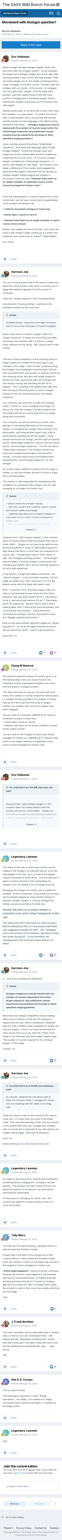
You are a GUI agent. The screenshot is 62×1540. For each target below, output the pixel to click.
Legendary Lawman (24, 856)
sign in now (19, 1473)
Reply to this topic (31, 44)
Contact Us (41, 1528)
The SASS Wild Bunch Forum (28, 4)
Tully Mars (18, 1235)
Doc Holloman (13, 31)
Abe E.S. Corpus (22, 1379)
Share (14, 1503)
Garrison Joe (19, 271)
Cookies (54, 1528)
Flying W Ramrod (22, 665)
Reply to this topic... (18, 1486)
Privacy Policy (24, 1528)
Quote (13, 259)
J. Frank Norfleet (22, 1321)
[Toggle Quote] (7, 315)
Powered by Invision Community (31, 1535)
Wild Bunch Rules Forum (36, 34)
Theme (8, 1528)
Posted (24, 60)
